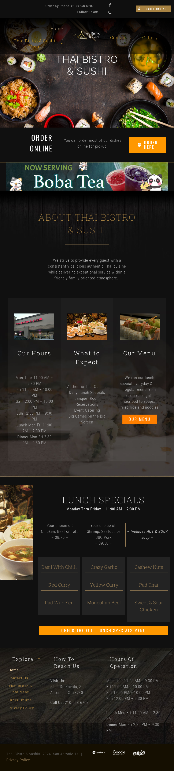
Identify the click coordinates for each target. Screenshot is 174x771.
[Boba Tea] (87, 164)
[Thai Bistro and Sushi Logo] (86, 32)
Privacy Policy (18, 760)
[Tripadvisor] (98, 752)
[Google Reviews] (118, 752)
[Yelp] (139, 751)
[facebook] (110, 5)
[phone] (110, 12)
